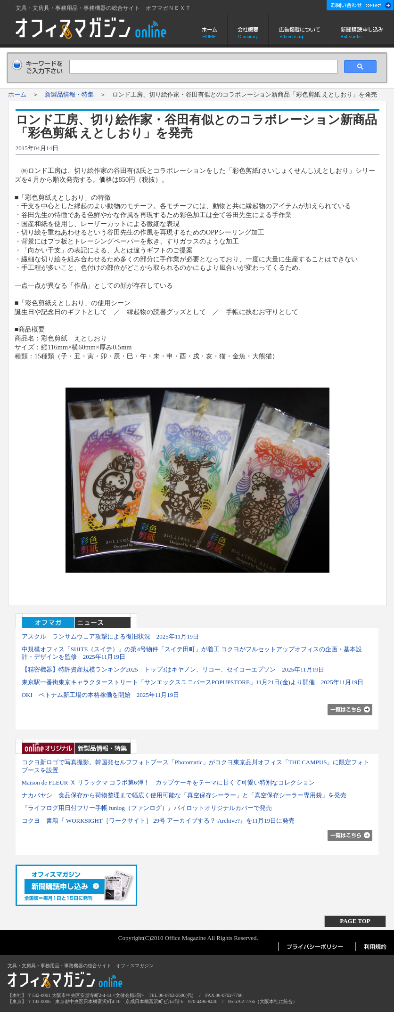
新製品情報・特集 (69, 94)
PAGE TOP (355, 920)
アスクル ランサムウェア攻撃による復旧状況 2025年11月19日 (110, 636)
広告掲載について (299, 31)
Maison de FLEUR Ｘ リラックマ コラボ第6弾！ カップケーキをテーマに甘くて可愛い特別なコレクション (168, 782)
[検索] (202, 67)
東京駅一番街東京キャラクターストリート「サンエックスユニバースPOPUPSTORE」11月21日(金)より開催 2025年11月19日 (193, 682)
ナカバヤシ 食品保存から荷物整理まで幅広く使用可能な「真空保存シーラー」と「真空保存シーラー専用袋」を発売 (184, 795)
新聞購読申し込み (362, 31)
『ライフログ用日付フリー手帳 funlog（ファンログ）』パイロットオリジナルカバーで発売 (147, 807)
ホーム (210, 31)
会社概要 (248, 31)
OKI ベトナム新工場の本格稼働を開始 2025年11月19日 (100, 694)
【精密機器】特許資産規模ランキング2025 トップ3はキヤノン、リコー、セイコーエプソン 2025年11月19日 (173, 669)
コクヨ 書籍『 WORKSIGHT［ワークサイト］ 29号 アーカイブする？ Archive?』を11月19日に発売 (158, 820)
